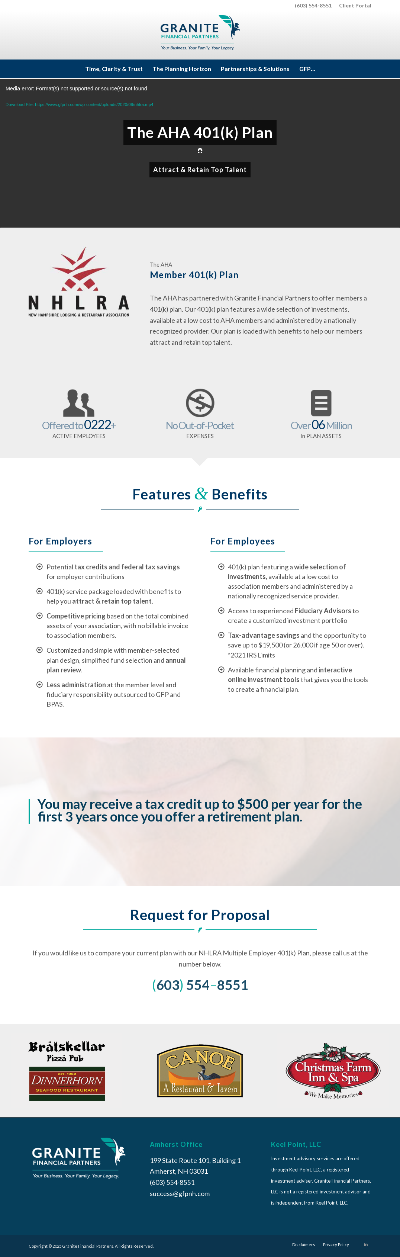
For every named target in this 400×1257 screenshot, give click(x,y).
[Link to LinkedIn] (365, 1244)
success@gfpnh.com (180, 1193)
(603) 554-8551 (313, 5)
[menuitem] (353, 5)
